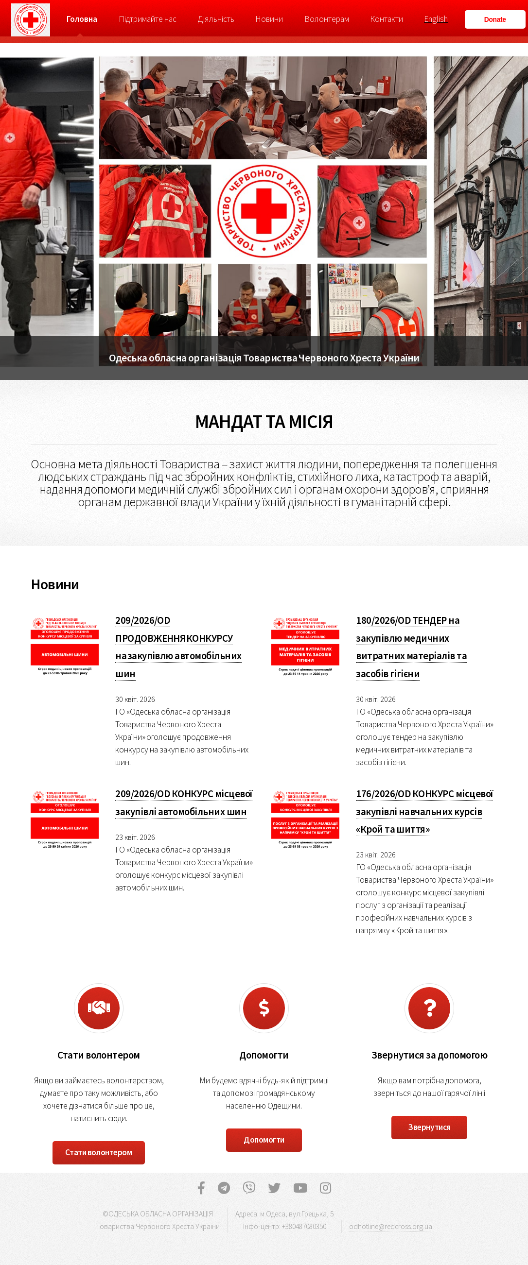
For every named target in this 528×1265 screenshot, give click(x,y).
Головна (82, 19)
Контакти (386, 19)
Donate (495, 19)
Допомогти (264, 1139)
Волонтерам (326, 19)
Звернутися (429, 1127)
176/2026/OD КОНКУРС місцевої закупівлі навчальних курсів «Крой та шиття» (424, 811)
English (436, 19)
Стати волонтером (98, 1152)
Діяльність (215, 19)
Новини (269, 19)
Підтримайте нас (147, 19)
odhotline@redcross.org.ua (390, 1226)
